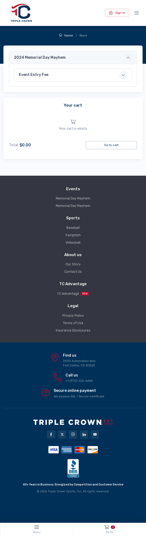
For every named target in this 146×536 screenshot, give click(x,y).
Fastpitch (73, 235)
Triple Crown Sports (61, 491)
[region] (73, 125)
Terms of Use (73, 323)
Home (66, 35)
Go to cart (111, 145)
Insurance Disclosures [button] (73, 330)
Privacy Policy (73, 315)
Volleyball (73, 242)
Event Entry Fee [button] (33, 74)
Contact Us (73, 272)
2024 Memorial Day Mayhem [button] (40, 57)
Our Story (73, 264)
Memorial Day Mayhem (73, 198)
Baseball (73, 228)
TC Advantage (73, 294)
